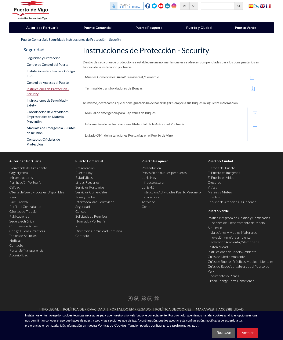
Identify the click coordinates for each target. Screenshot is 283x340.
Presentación (85, 168)
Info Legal (49, 309)
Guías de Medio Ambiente (226, 257)
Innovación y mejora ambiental (229, 237)
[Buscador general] (222, 6)
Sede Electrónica (21, 221)
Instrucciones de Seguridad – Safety (47, 102)
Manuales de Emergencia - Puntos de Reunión (51, 130)
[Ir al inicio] (184, 6)
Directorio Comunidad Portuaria (98, 231)
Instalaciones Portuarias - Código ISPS (51, 73)
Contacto (16, 245)
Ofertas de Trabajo (23, 211)
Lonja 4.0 (148, 187)
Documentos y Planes (223, 276)
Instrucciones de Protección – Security (93, 39)
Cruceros (214, 182)
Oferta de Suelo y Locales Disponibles (36, 192)
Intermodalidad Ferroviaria (94, 202)
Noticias (15, 240)
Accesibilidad (18, 255)
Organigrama (18, 173)
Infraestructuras (21, 177)
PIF (78, 226)
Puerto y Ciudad (199, 27)
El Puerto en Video (221, 177)
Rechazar (224, 332)
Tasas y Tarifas (85, 197)
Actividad (148, 202)
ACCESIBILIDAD (231, 309)
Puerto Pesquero (149, 27)
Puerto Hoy (83, 173)
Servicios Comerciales (91, 192)
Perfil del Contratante (25, 206)
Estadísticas (84, 177)
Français (268, 6)
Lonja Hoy (149, 177)
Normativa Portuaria (90, 221)
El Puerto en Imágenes (224, 173)
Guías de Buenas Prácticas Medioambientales (240, 261)
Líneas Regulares (87, 182)
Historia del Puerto (221, 168)
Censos (80, 211)
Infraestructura (153, 182)
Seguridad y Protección (43, 58)
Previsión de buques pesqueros (164, 173)
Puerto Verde (245, 27)
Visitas (212, 187)
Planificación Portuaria (25, 182)
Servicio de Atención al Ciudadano (232, 202)
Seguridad (56, 39)
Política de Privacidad (84, 309)
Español (251, 6)
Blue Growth (18, 202)
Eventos (214, 197)
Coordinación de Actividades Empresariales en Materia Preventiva (48, 116)
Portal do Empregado (130, 309)
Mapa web (205, 309)
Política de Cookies (173, 309)
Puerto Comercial (98, 27)
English (262, 6)
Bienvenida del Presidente (28, 168)
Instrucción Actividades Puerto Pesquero (171, 192)
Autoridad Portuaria (42, 27)
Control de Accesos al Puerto (48, 82)
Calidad (14, 187)
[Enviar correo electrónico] (193, 6)
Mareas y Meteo (220, 192)
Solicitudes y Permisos (91, 216)
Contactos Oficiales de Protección (43, 141)
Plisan (13, 197)
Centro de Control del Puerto (48, 64)
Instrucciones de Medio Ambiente (232, 252)
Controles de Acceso (24, 226)
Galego (256, 6)
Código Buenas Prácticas (27, 231)
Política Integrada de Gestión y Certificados (239, 218)
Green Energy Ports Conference (231, 281)
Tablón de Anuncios (23, 236)
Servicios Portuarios (89, 187)
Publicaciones (19, 216)
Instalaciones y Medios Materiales (232, 232)
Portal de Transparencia (26, 250)
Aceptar (247, 333)
